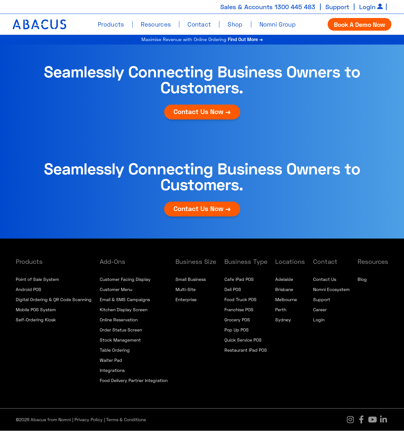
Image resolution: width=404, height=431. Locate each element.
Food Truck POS (240, 299)
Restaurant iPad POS (245, 350)
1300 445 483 (294, 6)
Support (337, 6)
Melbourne (286, 299)
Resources (156, 23)
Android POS (28, 289)
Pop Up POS (236, 330)
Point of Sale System (37, 279)
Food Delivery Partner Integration (134, 380)
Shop (235, 23)
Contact (199, 23)
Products (111, 23)
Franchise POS (238, 310)
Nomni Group (277, 23)
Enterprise (186, 299)
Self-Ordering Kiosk (36, 320)
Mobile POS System (36, 310)
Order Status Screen (121, 330)
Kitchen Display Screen (123, 310)
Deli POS (232, 289)
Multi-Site (185, 289)
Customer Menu (116, 289)
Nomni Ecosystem (331, 289)
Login (367, 6)
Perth (280, 310)
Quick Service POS (243, 340)
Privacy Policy (88, 419)
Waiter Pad (111, 360)
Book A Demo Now (359, 24)
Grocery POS (237, 320)
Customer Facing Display (125, 279)
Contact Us (324, 279)
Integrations (112, 370)
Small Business (190, 279)
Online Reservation (119, 320)
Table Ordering (115, 350)
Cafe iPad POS (239, 279)
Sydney (283, 320)
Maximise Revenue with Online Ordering (202, 39)
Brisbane (284, 289)
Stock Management (120, 340)
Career (320, 310)
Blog (362, 279)
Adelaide (284, 279)
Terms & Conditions (126, 419)
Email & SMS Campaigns (125, 299)
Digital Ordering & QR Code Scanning (54, 299)
